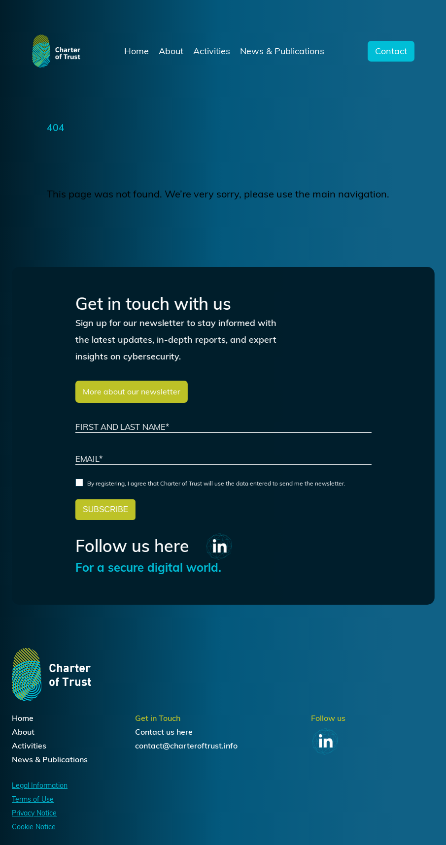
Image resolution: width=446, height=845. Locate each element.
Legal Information (40, 785)
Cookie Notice (34, 826)
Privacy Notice (34, 813)
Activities (211, 51)
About (171, 51)
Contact (391, 51)
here (184, 732)
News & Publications (282, 51)
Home (136, 51)
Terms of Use (33, 799)
